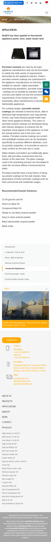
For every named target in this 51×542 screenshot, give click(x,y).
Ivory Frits (6, 465)
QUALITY (6, 411)
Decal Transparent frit (11, 493)
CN (46, 3)
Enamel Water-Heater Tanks (17, 279)
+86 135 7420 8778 (13, 3)
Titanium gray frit (9, 475)
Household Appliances (15, 268)
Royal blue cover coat (11, 468)
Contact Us (11, 340)
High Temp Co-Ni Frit (11, 433)
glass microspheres (41, 518)
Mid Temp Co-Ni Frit (10, 437)
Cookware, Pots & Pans (15, 252)
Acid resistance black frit (12, 503)
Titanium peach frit (10, 472)
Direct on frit (7, 500)
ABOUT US (6, 396)
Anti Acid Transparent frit (12, 496)
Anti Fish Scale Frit (9, 451)
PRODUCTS (7, 401)
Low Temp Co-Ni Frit (10, 440)
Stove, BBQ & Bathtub (14, 258)
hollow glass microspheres (23, 518)
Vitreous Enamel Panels (15, 263)
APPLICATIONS (9, 406)
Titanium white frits (10, 454)
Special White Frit (9, 447)
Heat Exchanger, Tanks (15, 274)
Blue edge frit (8, 479)
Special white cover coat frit (14, 461)
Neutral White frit (9, 486)
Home (4, 19)
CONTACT (7, 422)
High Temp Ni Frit (9, 444)
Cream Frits (7, 482)
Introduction (10, 247)
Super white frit (8, 458)
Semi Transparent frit (10, 489)
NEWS (4, 417)
